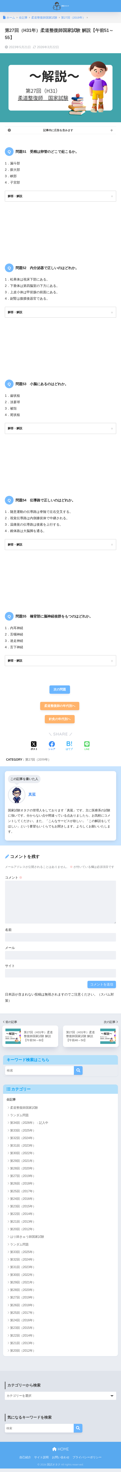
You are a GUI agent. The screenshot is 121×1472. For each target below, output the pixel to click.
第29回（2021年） (23, 1164)
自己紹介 (25, 1460)
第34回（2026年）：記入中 (29, 1126)
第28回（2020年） (23, 1171)
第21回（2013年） (23, 1225)
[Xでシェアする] (34, 749)
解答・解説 (15, 196)
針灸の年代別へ (59, 722)
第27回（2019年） (38, 763)
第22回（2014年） (23, 1217)
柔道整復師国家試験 (24, 1111)
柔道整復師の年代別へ (59, 708)
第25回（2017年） (23, 1194)
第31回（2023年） (23, 1149)
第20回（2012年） (23, 1232)
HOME (60, 1452)
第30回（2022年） (23, 1156)
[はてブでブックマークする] (69, 749)
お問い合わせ (60, 1460)
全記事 (11, 1103)
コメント (13, 881)
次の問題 (59, 691)
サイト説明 (41, 1460)
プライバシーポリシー (87, 1460)
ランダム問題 (19, 1118)
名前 (8, 933)
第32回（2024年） (23, 1141)
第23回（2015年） (23, 1209)
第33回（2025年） (23, 1134)
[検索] (78, 1073)
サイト (10, 969)
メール (10, 951)
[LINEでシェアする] (87, 749)
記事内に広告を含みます (58, 130)
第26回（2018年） (23, 1187)
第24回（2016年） (23, 1202)
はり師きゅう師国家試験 (27, 1240)
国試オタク (61, 6)
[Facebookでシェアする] (51, 749)
